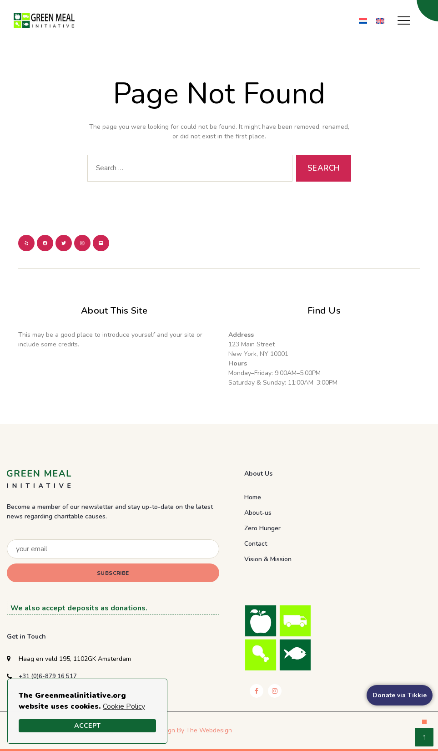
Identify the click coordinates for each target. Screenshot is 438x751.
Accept (87, 725)
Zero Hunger (262, 528)
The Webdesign (209, 730)
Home (252, 497)
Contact (255, 543)
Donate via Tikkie (400, 695)
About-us (258, 512)
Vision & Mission (268, 559)
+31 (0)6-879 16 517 (48, 676)
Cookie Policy (124, 706)
